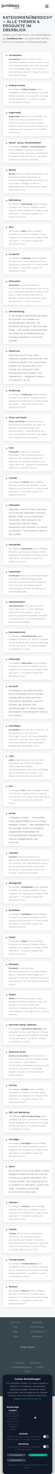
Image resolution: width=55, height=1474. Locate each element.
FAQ (15, 1327)
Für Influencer (37, 1331)
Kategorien (37, 1336)
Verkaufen (37, 1322)
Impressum (19, 1363)
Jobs (15, 1336)
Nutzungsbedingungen (22, 1367)
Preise (27, 1371)
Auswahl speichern (38, 1455)
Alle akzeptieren (16, 1460)
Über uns (15, 1322)
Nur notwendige (16, 1455)
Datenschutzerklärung (31, 1399)
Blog (15, 1331)
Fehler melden (27, 1347)
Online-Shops (37, 1327)
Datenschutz (35, 1363)
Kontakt (39, 1367)
